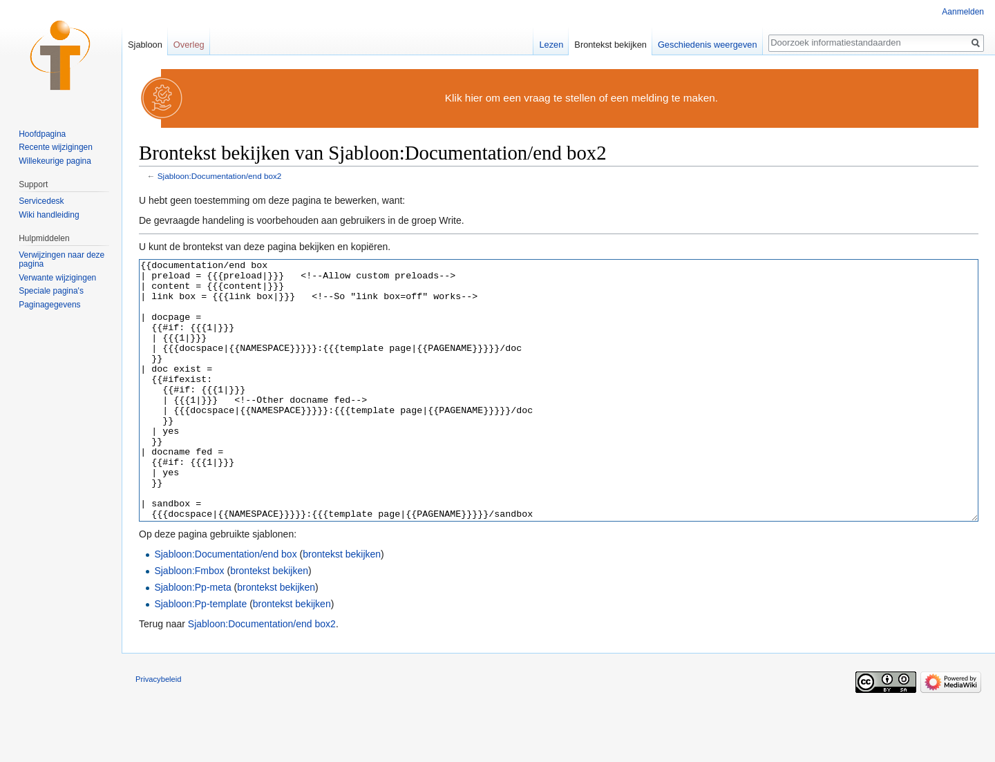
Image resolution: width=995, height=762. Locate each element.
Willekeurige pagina (55, 161)
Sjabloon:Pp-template (200, 655)
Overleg (189, 44)
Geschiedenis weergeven (707, 44)
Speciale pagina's (51, 291)
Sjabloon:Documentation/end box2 (220, 175)
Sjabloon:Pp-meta (192, 639)
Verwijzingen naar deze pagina (61, 259)
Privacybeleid (158, 731)
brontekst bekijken (342, 605)
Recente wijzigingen (56, 147)
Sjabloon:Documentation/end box (225, 605)
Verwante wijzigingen (57, 278)
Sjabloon (145, 44)
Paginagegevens (49, 304)
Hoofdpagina (42, 134)
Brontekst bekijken (610, 44)
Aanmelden (963, 12)
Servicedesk (41, 201)
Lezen (551, 44)
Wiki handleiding (49, 215)
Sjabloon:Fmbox (189, 622)
